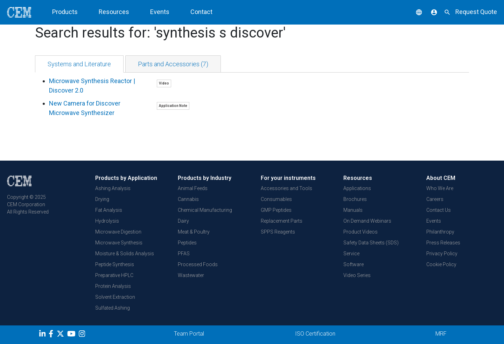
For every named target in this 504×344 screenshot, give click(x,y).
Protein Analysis (113, 286)
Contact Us (438, 210)
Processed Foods (198, 264)
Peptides (187, 242)
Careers (434, 199)
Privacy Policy (441, 253)
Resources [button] (114, 11)
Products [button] (65, 11)
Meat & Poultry (194, 232)
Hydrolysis (107, 221)
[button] (413, 11)
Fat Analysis (108, 210)
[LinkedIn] (43, 335)
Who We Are (439, 188)
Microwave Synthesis (118, 242)
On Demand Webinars (367, 221)
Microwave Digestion (118, 232)
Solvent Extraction (115, 297)
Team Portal (189, 333)
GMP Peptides (276, 210)
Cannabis (188, 199)
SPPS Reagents (278, 232)
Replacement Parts (281, 221)
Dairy (183, 221)
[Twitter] (61, 335)
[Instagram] (83, 335)
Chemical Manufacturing (205, 210)
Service (351, 253)
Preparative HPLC (114, 275)
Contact (201, 11)
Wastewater (191, 275)
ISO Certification (315, 333)
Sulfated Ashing (112, 308)
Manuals (353, 210)
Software (353, 264)
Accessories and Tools (286, 188)
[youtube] (72, 335)
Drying (102, 199)
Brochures (355, 199)
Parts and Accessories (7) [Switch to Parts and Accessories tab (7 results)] (173, 64)
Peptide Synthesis (114, 264)
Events (159, 11)
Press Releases (443, 242)
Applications (357, 188)
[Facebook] (53, 335)
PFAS (184, 253)
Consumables (276, 199)
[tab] (79, 64)
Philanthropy (440, 232)
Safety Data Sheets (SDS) (371, 242)
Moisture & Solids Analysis (124, 253)
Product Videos (360, 232)
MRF (441, 333)
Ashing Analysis (113, 188)
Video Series (357, 275)
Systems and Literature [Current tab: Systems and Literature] (79, 64)
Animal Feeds (193, 188)
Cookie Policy (441, 264)
